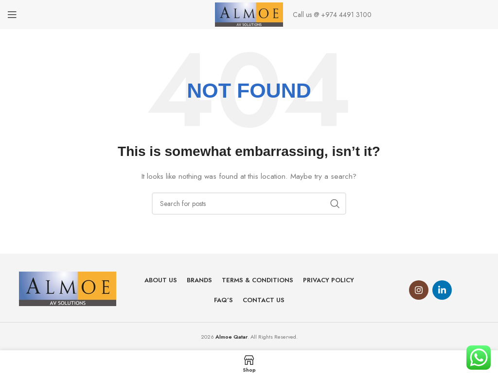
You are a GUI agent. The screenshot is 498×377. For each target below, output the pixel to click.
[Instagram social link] (418, 290)
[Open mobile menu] (12, 14)
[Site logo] (249, 13)
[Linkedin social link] (442, 290)
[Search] (249, 203)
